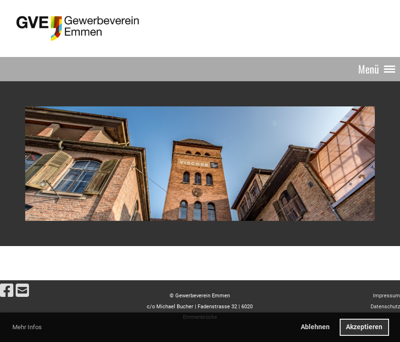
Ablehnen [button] (315, 327)
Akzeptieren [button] (364, 327)
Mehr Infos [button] (27, 327)
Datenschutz (385, 307)
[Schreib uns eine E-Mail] (22, 291)
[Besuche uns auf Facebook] (6, 291)
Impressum (386, 296)
